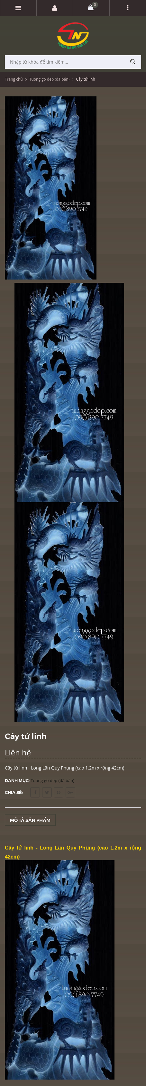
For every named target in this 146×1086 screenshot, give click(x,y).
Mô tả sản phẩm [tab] (30, 820)
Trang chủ (14, 79)
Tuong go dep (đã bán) (49, 79)
